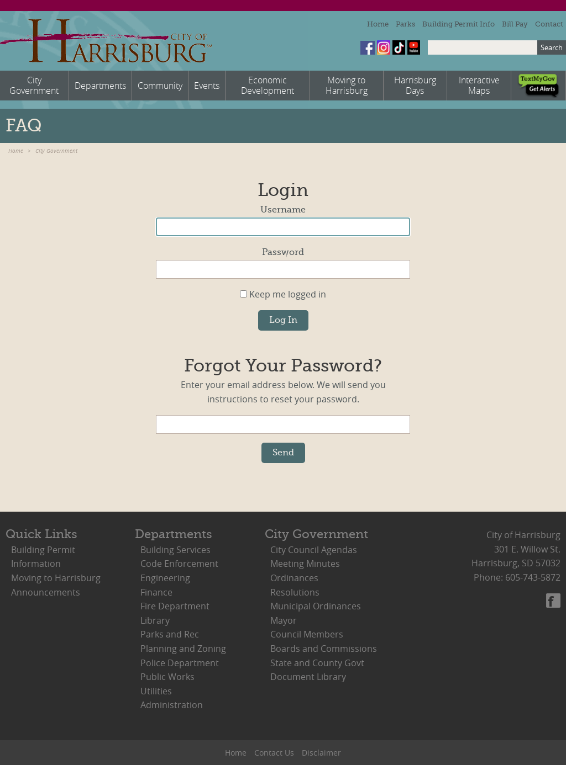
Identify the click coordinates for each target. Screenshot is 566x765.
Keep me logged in (283, 294)
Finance (156, 592)
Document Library (308, 677)
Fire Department (174, 606)
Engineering (165, 578)
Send (283, 453)
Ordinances (294, 578)
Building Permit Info (458, 24)
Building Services (175, 550)
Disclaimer (321, 752)
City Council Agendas (313, 550)
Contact (549, 24)
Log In (283, 320)
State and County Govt (317, 663)
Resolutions (294, 592)
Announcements (45, 592)
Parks (405, 24)
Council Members (306, 634)
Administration (171, 705)
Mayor (283, 620)
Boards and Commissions (323, 648)
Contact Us (274, 752)
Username (283, 210)
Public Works (167, 677)
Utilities (156, 691)
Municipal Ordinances (315, 606)
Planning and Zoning (183, 648)
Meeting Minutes (305, 563)
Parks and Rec (169, 634)
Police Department (179, 663)
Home (378, 24)
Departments (173, 534)
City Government (56, 151)
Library (155, 620)
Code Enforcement (179, 563)
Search (552, 47)
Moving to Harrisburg (56, 578)
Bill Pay (515, 24)
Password (283, 252)
